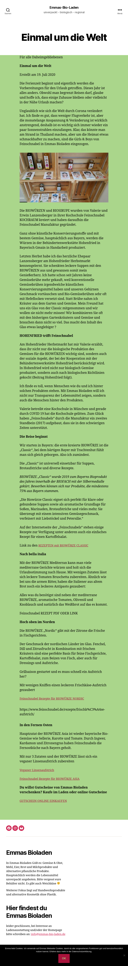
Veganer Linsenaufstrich (38, 770)
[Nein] (124, 955)
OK (64, 958)
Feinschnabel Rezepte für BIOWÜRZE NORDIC (54, 699)
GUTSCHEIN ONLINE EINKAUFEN (45, 801)
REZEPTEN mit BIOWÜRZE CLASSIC (65, 546)
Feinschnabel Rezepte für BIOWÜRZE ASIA (52, 779)
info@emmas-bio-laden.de (48, 934)
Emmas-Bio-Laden (64, 7)
